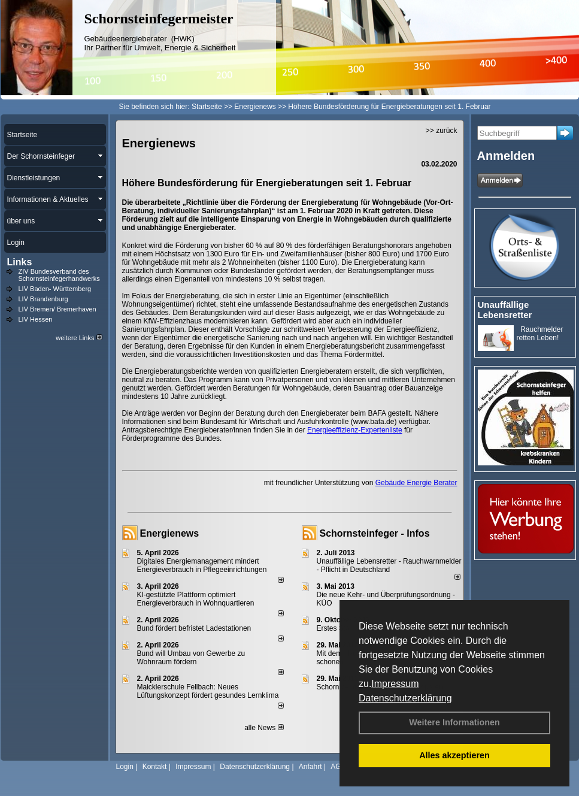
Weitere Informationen (454, 722)
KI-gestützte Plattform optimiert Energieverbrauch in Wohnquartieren (195, 599)
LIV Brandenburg (43, 298)
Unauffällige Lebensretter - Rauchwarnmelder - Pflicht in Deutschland (389, 565)
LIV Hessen (36, 319)
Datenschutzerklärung (405, 698)
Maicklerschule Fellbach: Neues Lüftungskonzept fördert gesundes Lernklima (208, 691)
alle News (263, 728)
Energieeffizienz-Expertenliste (354, 430)
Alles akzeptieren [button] (454, 755)
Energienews (169, 533)
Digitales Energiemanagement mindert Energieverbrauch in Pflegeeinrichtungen (202, 565)
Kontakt (155, 766)
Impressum (395, 684)
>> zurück (441, 130)
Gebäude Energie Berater (416, 483)
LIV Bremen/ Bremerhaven (57, 309)
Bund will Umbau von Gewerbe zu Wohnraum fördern (191, 657)
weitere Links (79, 337)
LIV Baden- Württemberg (55, 288)
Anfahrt (310, 766)
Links (19, 262)
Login (125, 766)
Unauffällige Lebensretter (505, 309)
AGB (338, 766)
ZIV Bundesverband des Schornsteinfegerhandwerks (59, 275)
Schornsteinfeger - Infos (375, 533)
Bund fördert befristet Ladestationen (194, 628)
